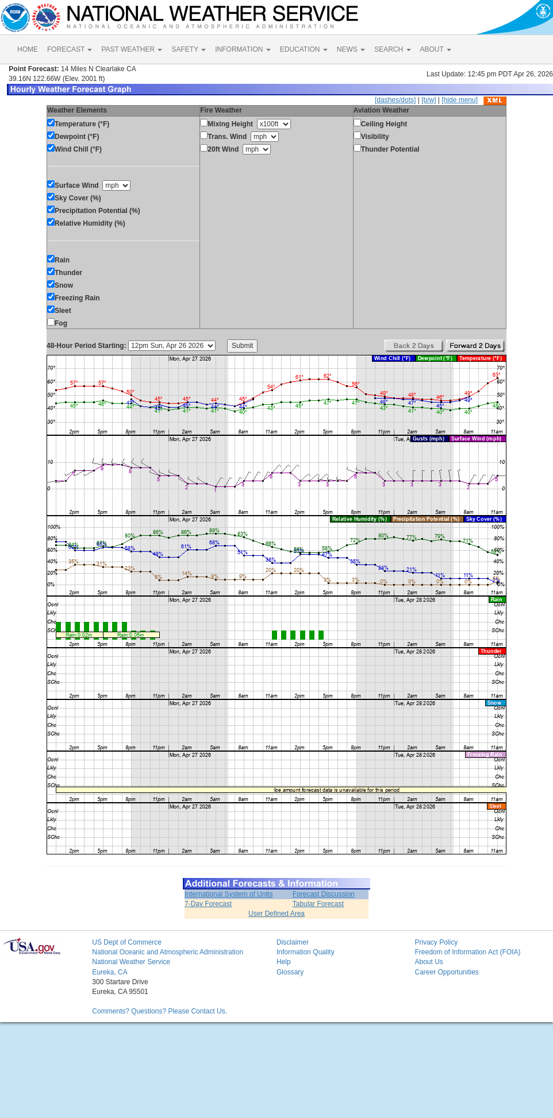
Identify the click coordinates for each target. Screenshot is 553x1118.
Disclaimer (292, 942)
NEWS (351, 49)
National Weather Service (131, 962)
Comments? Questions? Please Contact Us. (159, 1011)
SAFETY (188, 49)
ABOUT (435, 49)
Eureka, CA (109, 972)
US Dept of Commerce (127, 942)
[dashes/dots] (395, 100)
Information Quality (305, 952)
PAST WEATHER (131, 49)
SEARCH (392, 49)
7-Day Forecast (208, 904)
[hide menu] (459, 100)
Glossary (290, 972)
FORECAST (69, 49)
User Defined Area (276, 914)
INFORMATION (242, 49)
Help (283, 962)
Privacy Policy (436, 942)
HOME (27, 49)
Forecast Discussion (324, 894)
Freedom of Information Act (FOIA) (467, 952)
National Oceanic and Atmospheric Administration (167, 952)
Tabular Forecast (318, 904)
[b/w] (428, 100)
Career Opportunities (446, 972)
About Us (428, 962)
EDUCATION (304, 49)
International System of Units (228, 894)
